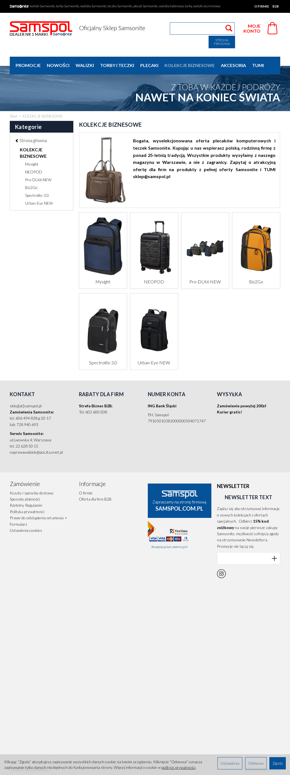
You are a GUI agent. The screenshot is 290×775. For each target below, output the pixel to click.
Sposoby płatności (25, 499)
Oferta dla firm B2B (95, 499)
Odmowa (256, 763)
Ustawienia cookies (26, 530)
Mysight (102, 281)
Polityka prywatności (27, 511)
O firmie (261, 6)
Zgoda (277, 763)
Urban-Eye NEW (154, 362)
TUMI (258, 65)
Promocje (28, 65)
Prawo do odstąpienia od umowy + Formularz (38, 520)
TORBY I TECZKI (117, 65)
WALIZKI (85, 65)
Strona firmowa (222, 42)
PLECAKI (149, 65)
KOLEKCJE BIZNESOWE (190, 65)
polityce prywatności (178, 767)
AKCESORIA (233, 65)
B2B (275, 6)
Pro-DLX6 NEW (205, 281)
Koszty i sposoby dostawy (32, 493)
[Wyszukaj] (229, 28)
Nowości (58, 65)
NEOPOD (154, 281)
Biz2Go (256, 281)
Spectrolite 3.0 (103, 362)
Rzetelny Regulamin (26, 505)
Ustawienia (230, 763)
